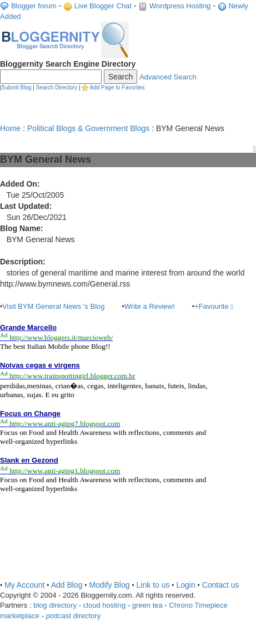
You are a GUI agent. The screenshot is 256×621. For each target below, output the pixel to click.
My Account (24, 584)
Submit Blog (17, 87)
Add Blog (67, 584)
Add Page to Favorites (117, 87)
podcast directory (73, 616)
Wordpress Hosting (179, 6)
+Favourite (213, 306)
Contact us (220, 584)
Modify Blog (109, 584)
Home (10, 128)
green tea (147, 605)
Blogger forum (34, 6)
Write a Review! (149, 306)
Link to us (153, 584)
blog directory (55, 605)
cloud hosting (104, 605)
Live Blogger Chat (103, 6)
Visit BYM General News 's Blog (53, 306)
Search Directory (56, 87)
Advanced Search (168, 77)
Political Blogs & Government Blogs (88, 128)
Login (185, 584)
